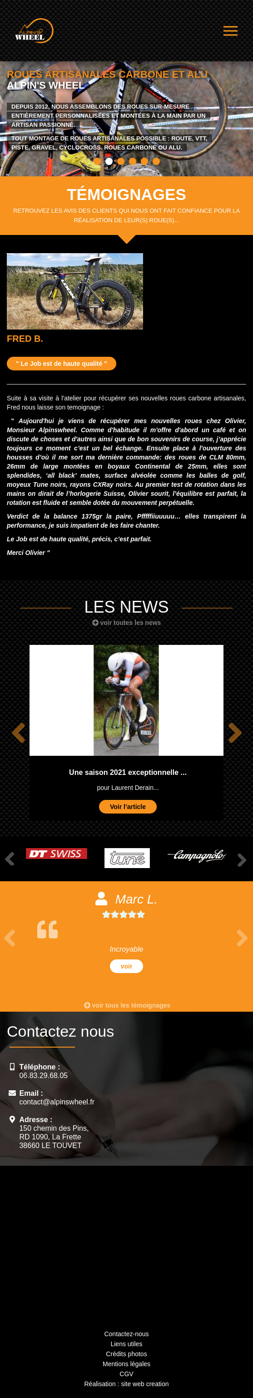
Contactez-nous (126, 1334)
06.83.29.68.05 (43, 1075)
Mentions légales (126, 1364)
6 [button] (156, 161)
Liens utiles (126, 1344)
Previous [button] (18, 733)
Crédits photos (126, 1354)
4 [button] (132, 161)
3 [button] (120, 161)
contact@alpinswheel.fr (56, 1102)
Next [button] (235, 733)
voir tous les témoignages (127, 1005)
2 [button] (109, 161)
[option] (126, 112)
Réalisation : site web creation (126, 1384)
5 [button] (144, 161)
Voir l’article (128, 806)
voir (127, 966)
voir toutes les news (126, 622)
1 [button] (97, 161)
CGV (126, 1374)
